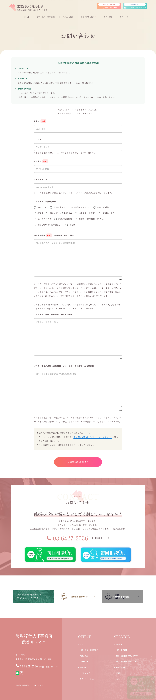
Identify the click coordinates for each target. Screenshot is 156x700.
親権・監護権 (121, 667)
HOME (82, 644)
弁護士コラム (85, 661)
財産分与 (119, 644)
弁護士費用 (84, 656)
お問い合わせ (85, 667)
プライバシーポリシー (88, 679)
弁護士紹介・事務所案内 (89, 650)
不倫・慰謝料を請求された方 (127, 661)
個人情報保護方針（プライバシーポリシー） (92, 437)
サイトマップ (85, 673)
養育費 (118, 673)
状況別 (118, 679)
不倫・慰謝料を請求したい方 (127, 656)
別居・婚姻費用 (122, 650)
